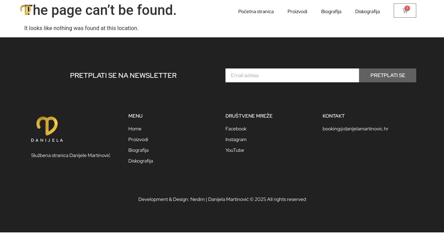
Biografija (331, 11)
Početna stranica (256, 11)
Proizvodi (297, 11)
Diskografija (367, 11)
